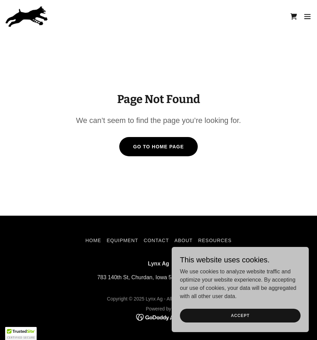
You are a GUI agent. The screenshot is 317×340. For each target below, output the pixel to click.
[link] (26, 16)
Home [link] (93, 240)
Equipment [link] (122, 240)
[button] (307, 16)
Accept (240, 315)
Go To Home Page (158, 146)
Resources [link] (215, 240)
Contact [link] (156, 240)
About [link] (183, 240)
